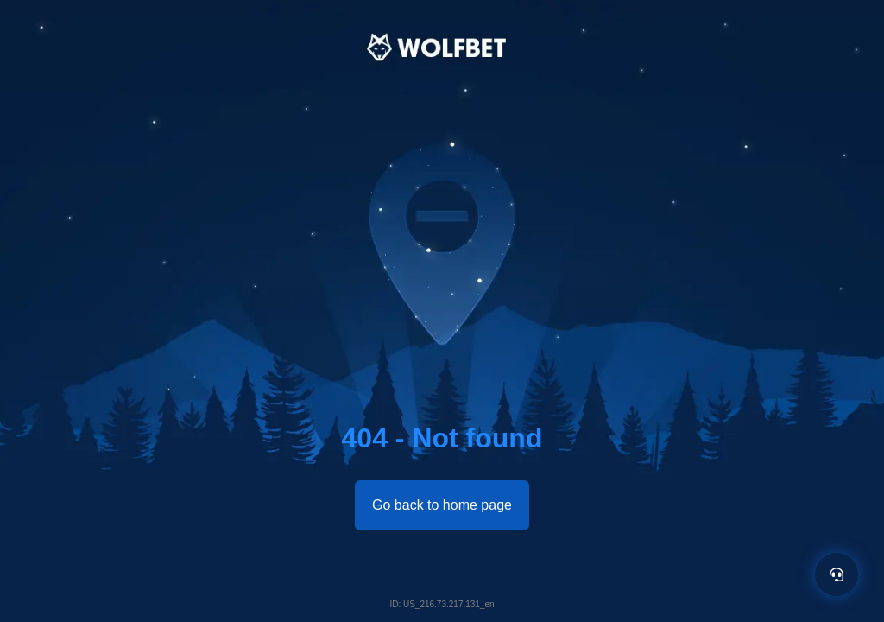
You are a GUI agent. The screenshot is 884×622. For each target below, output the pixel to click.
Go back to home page (442, 505)
